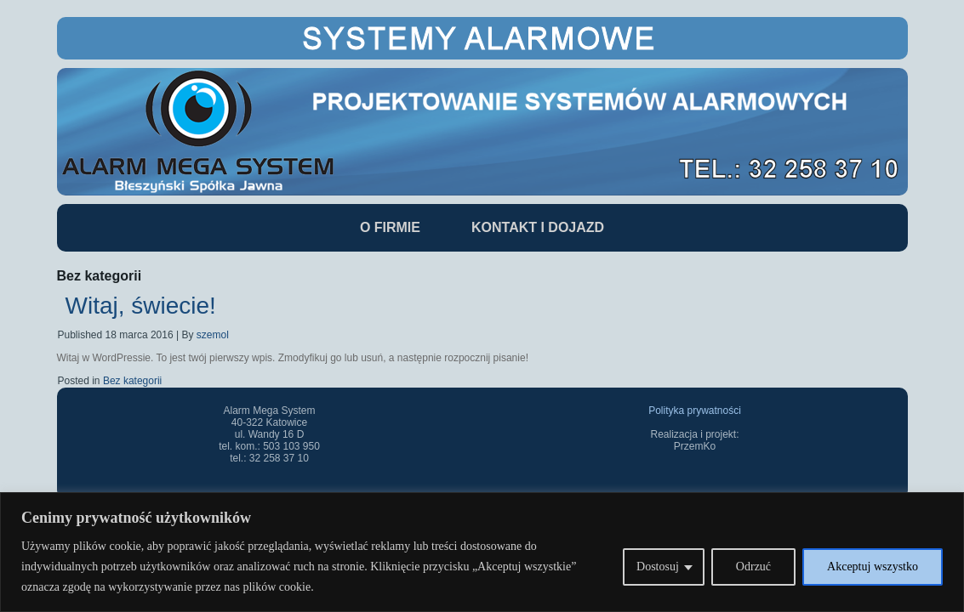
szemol (213, 335)
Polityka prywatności (694, 410)
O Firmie (390, 227)
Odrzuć (753, 566)
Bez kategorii (132, 381)
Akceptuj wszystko (872, 566)
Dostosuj (657, 566)
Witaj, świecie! (141, 305)
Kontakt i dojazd (537, 227)
